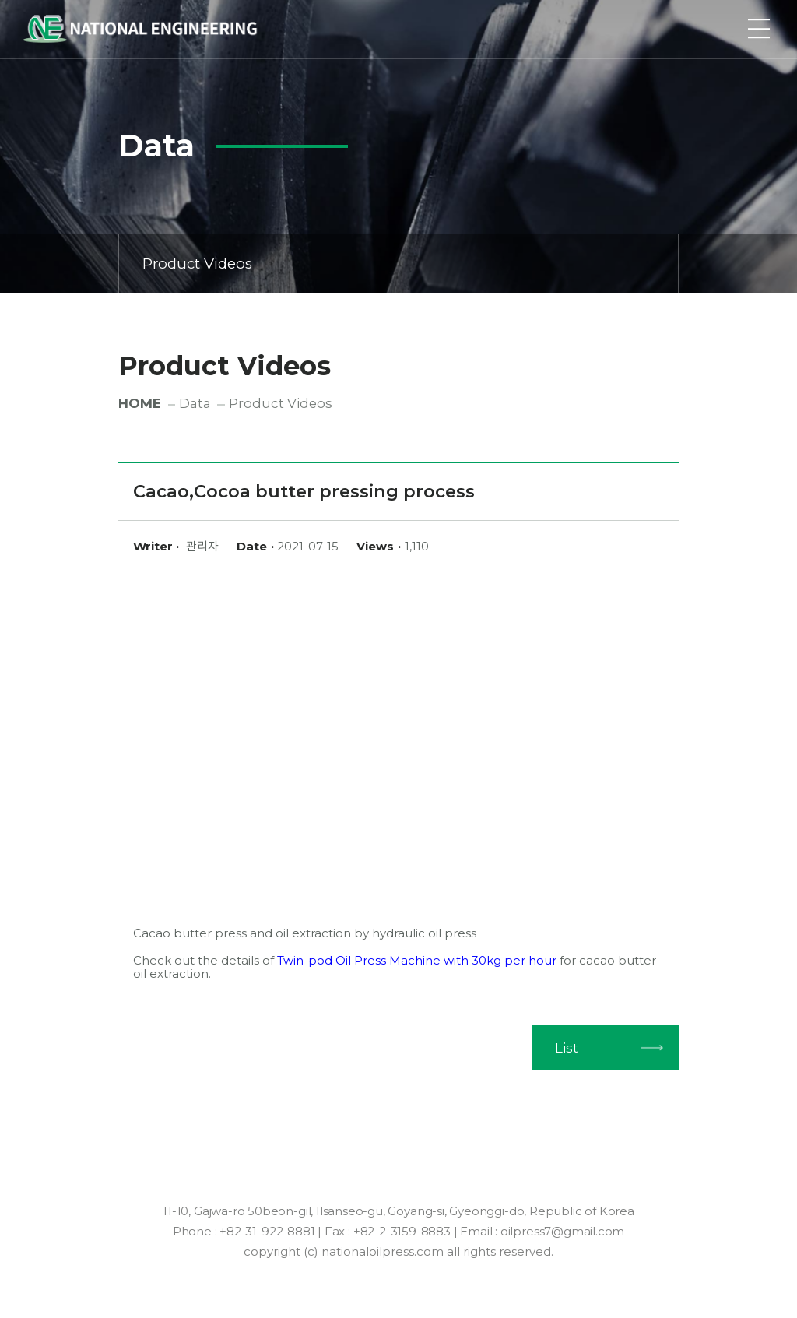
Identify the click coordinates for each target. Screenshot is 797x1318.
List (566, 1048)
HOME (139, 403)
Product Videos (399, 263)
